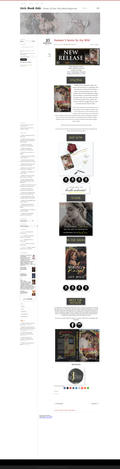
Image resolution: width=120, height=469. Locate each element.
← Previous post (58, 403)
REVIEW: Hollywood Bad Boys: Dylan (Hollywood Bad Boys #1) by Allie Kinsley (27, 181)
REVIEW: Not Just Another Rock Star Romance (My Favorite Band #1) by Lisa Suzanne (27, 141)
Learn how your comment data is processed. (46, 417)
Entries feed (23, 311)
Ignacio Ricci (64, 467)
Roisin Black (24, 256)
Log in (22, 308)
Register (23, 306)
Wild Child (22, 291)
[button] (65, 388)
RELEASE (73, 44)
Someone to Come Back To (26, 255)
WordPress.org (24, 316)
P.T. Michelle (24, 268)
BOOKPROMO (67, 44)
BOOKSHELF (23, 3)
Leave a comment (94, 44)
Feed (24, 320)
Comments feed (24, 314)
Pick (21, 280)
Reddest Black (23, 267)
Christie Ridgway (25, 292)
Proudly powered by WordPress (45, 467)
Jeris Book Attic (30, 8)
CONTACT (31, 3)
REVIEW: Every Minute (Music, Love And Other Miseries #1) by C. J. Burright (27, 206)
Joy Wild (49, 56)
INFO (37, 3)
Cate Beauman (24, 274)
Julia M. (61, 44)
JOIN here (23, 59)
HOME (41, 3)
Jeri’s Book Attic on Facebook (26, 65)
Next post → (95, 403)
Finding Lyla (22, 273)
